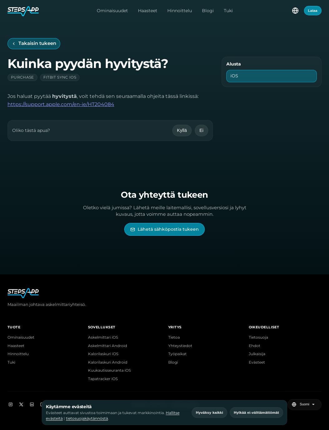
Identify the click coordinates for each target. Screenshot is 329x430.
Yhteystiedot (180, 346)
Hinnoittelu (179, 10)
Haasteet (147, 10)
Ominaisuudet (112, 10)
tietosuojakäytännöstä (87, 418)
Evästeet (257, 362)
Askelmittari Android (107, 346)
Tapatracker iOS (103, 379)
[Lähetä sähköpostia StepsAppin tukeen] (164, 229)
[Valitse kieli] (295, 10)
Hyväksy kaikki (209, 412)
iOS (234, 76)
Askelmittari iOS (103, 337)
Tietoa (174, 337)
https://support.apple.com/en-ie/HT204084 (60, 104)
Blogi (208, 10)
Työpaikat (177, 354)
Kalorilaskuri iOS (103, 354)
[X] (21, 404)
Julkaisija (257, 354)
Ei (201, 130)
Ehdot (254, 346)
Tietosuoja (258, 337)
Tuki (228, 10)
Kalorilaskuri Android (107, 362)
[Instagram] (10, 404)
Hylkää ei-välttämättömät (256, 412)
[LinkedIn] (32, 404)
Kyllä (182, 130)
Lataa (312, 10)
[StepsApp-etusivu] (23, 10)
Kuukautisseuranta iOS (109, 370)
